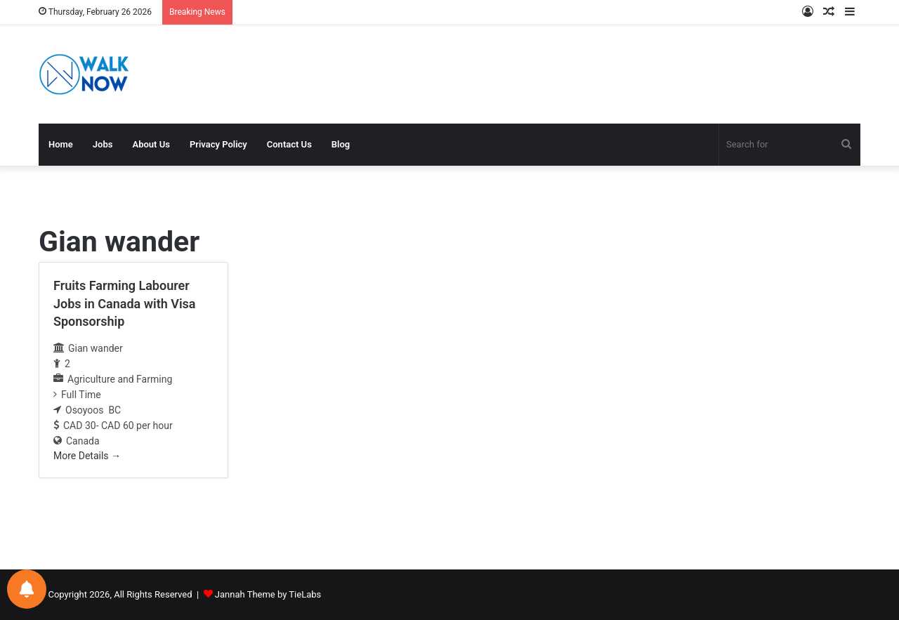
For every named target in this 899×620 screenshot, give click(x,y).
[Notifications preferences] (26, 589)
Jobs (103, 144)
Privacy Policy (218, 144)
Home (60, 144)
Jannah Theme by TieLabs (268, 594)
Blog (341, 144)
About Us (150, 144)
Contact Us (289, 144)
